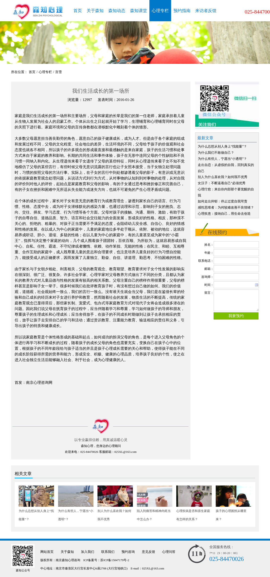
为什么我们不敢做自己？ (216, 152)
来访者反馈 (205, 10)
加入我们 (87, 552)
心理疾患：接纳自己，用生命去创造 (224, 213)
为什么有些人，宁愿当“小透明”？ (222, 159)
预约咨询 (128, 552)
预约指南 (181, 10)
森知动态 (116, 10)
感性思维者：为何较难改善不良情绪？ (226, 207)
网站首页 (47, 552)
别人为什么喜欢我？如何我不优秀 (222, 177)
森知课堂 (138, 10)
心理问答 (168, 552)
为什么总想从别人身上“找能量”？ (222, 146)
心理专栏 (160, 10)
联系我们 (107, 552)
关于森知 (95, 10)
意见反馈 (148, 552)
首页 (77, 10)
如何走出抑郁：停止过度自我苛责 (222, 201)
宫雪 (58, 72)
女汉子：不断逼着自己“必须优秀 (221, 183)
